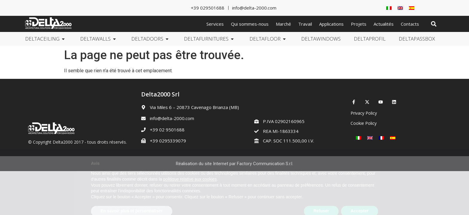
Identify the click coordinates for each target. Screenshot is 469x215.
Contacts (410, 24)
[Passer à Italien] (389, 8)
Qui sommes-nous (250, 24)
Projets (358, 24)
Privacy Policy (364, 113)
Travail (305, 24)
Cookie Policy (364, 123)
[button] (433, 24)
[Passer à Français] (381, 138)
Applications (331, 24)
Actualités (384, 24)
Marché (283, 24)
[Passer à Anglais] (400, 8)
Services (215, 24)
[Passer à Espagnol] (411, 8)
